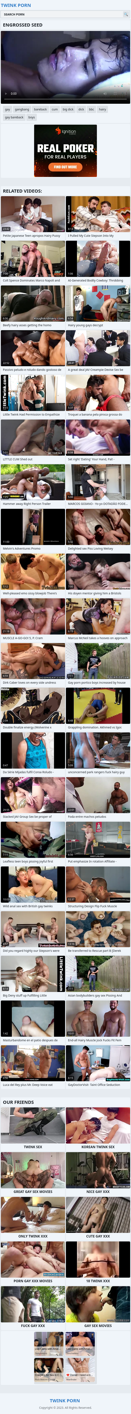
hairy (102, 109)
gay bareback (14, 117)
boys (31, 117)
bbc (91, 109)
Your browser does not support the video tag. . (65, 67)
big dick (68, 109)
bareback (40, 109)
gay (7, 109)
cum (55, 109)
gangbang (22, 109)
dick (81, 109)
